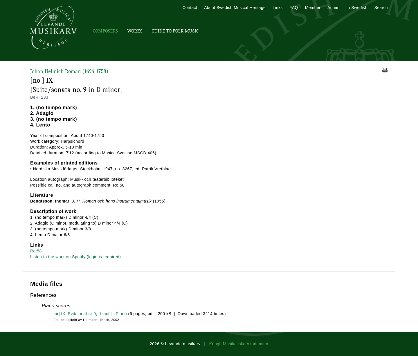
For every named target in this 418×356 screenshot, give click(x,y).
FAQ (294, 7)
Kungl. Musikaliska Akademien (238, 343)
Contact (189, 7)
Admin (333, 7)
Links (277, 7)
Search (381, 7)
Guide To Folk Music (175, 31)
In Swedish (357, 7)
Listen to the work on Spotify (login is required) (75, 256)
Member (312, 7)
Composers (105, 31)
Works (134, 31)
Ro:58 (36, 251)
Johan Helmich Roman (69, 71)
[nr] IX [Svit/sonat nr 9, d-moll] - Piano (90, 313)
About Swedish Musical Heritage (235, 7)
